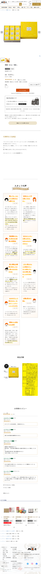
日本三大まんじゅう (16, 565)
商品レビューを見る (22, 79)
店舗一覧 (14, 557)
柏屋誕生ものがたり (16, 566)
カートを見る (36, 4)
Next (39, 32)
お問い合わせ (6, 562)
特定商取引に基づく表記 (17, 552)
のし (4, 568)
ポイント (5, 571)
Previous (2, 32)
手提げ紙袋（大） (22, 104)
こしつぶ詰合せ (16, 1)
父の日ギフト (8, 536)
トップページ (2, 10)
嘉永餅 (13, 1)
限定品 (10, 7)
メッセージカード (7, 569)
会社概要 (14, 549)
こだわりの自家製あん (17, 563)
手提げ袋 (5, 556)
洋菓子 (18, 7)
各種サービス (4, 566)
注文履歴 (30, 2)
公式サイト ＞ (27, 559)
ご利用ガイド (25, 1)
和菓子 (14, 7)
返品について (6, 493)
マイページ (38, 1)
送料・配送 (5, 550)
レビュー (5, 561)
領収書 (22, 1)
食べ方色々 (14, 568)
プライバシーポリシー (17, 551)
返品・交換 (5, 552)
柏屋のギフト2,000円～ (10, 531)
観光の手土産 (8, 538)
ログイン (34, 1)
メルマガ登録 (15, 554)
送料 (20, 1)
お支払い (5, 549)
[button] (1, 517)
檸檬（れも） (8, 10)
